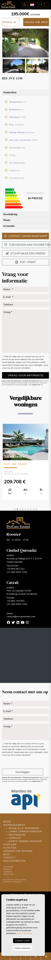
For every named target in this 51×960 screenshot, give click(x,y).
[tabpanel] (25, 462)
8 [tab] (33, 509)
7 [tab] (31, 509)
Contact (9, 857)
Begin (7, 821)
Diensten (9, 847)
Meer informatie (24, 933)
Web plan (8, 874)
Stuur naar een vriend (25, 253)
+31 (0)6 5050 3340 (17, 572)
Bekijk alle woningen (24, 828)
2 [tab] (17, 509)
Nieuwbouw (17, 834)
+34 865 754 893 (15, 600)
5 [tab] (25, 509)
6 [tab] (28, 509)
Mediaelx (17, 882)
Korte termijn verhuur (25, 841)
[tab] (25, 92)
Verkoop (15, 838)
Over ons (9, 844)
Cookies (7, 872)
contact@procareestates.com (21, 616)
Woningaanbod (14, 824)
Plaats (6, 220)
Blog (6, 854)
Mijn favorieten (14, 860)
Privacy (7, 869)
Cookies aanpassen (22, 948)
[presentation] (16, 763)
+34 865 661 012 (15, 568)
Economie (9, 226)
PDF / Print (25, 262)
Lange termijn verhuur (25, 831)
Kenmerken (9, 92)
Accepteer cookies (22, 940)
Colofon (8, 867)
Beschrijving (10, 214)
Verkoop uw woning (18, 851)
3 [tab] (20, 509)
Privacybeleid (32, 362)
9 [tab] (36, 509)
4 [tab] (23, 509)
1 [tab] (14, 509)
